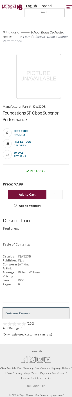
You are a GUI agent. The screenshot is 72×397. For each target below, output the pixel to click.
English (31, 6)
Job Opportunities (42, 378)
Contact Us (36, 351)
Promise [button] (20, 134)
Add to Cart (27, 195)
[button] (21, 131)
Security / (29, 367)
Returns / (67, 367)
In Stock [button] (36, 171)
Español (46, 6)
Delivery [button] (20, 145)
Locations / (26, 378)
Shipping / (56, 367)
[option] (46, 6)
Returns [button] (20, 156)
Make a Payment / (41, 373)
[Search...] (47, 12)
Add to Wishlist (29, 206)
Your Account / (42, 367)
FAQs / (9, 373)
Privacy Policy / (22, 373)
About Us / (6, 367)
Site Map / (18, 367)
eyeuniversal (58, 395)
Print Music (11, 32)
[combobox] (31, 6)
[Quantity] (56, 194)
